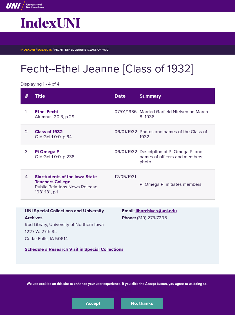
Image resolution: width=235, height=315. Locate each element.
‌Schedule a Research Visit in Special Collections (74, 249)
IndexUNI (50, 22)
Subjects (44, 50)
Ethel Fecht (46, 112)
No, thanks (142, 303)
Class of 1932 (49, 132)
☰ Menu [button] (31, 38)
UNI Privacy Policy (118, 291)
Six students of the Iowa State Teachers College (66, 179)
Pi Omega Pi (48, 152)
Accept (93, 303)
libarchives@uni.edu (156, 211)
